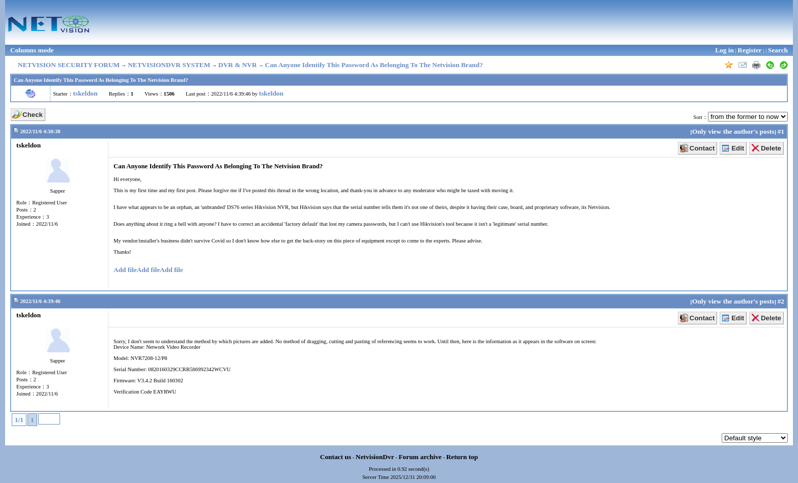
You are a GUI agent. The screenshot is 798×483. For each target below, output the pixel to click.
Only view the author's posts (733, 131)
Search (778, 50)
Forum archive (420, 457)
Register (749, 50)
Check (32, 114)
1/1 (19, 420)
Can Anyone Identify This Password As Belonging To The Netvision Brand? (374, 65)
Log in (724, 50)
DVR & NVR (237, 65)
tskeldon (85, 93)
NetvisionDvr (375, 457)
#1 (781, 131)
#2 (781, 301)
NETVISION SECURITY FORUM (69, 65)
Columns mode (32, 50)
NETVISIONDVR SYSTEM (169, 65)
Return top (462, 457)
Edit (737, 148)
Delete (771, 148)
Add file (125, 270)
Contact (702, 148)
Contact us (335, 457)
